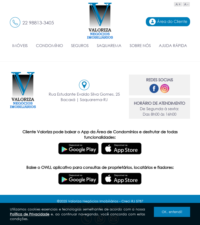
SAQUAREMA (109, 45)
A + (178, 4)
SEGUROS (80, 45)
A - (186, 4)
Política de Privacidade (29, 214)
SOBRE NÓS (140, 45)
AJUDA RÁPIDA (173, 45)
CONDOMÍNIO (49, 45)
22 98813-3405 (38, 22)
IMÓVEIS (20, 45)
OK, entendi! (172, 212)
